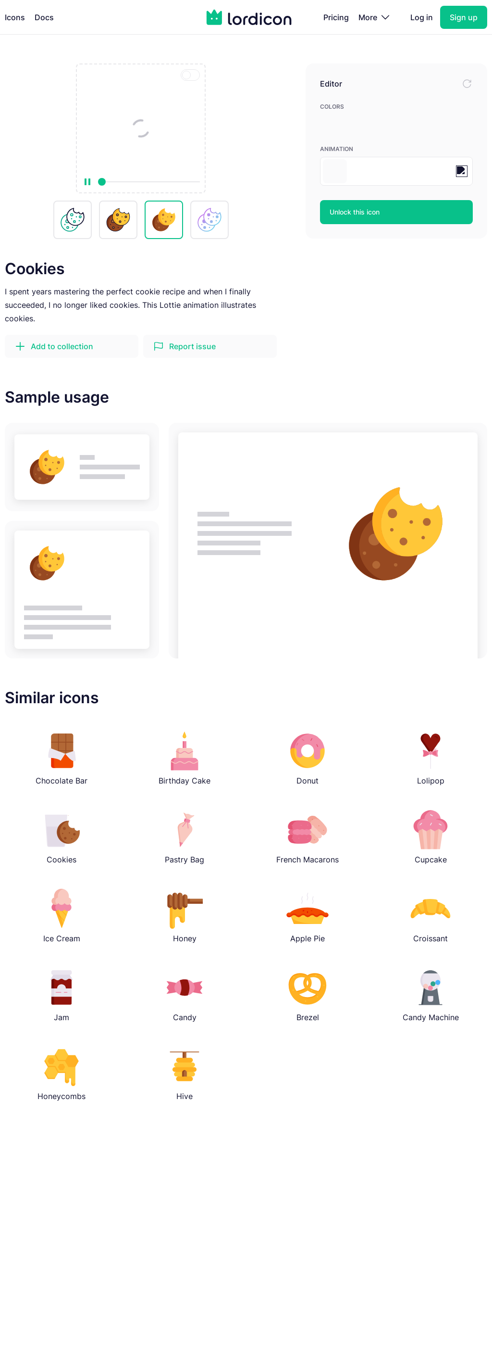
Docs (44, 17)
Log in (421, 17)
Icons (15, 17)
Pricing (336, 17)
